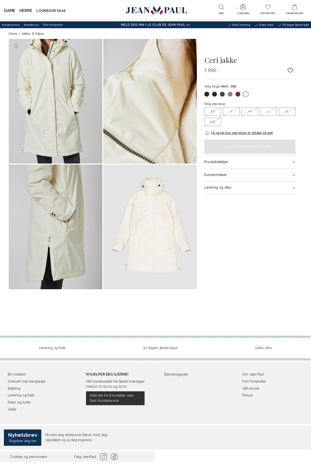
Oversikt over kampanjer (27, 381)
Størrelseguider (176, 374)
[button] (221, 10)
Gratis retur (263, 348)
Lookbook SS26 (51, 11)
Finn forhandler (53, 24)
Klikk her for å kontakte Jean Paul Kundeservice (112, 398)
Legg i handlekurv (250, 147)
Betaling (14, 388)
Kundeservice (11, 24)
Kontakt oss (31, 24)
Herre (25, 10)
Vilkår (12, 409)
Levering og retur (249, 188)
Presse (247, 395)
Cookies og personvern (28, 457)
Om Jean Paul (253, 374)
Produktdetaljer (249, 162)
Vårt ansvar (250, 388)
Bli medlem (17, 374)
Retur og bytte (19, 402)
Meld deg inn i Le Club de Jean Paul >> (155, 24)
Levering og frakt (52, 348)
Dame (9, 10)
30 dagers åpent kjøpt (160, 348)
